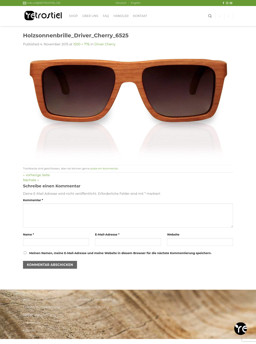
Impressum (32, 322)
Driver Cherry (105, 44)
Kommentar (33, 200)
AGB (26, 299)
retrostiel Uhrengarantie (96, 299)
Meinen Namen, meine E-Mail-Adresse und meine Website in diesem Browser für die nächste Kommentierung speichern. (120, 253)
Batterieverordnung (93, 307)
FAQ (106, 16)
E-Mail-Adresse (107, 234)
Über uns (90, 16)
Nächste (31, 180)
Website (173, 234)
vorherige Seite (36, 175)
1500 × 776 (81, 44)
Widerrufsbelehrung (39, 315)
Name (28, 234)
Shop (73, 16)
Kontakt (140, 16)
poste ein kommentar (104, 168)
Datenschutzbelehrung (41, 307)
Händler (121, 16)
